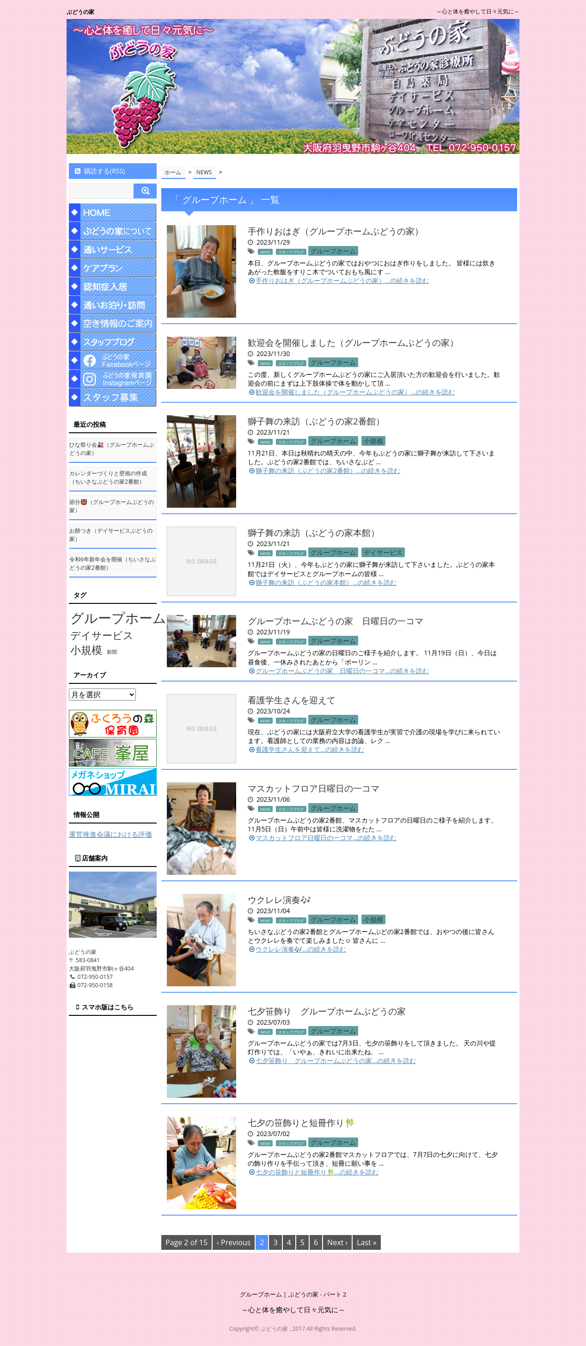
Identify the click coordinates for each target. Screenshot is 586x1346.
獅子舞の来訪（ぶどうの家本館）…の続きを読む (322, 582)
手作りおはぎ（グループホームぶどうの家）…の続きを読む (338, 280)
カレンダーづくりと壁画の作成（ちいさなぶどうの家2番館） (108, 477)
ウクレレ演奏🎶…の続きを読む (297, 949)
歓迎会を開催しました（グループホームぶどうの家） (353, 342)
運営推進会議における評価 (110, 834)
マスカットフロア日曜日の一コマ (313, 788)
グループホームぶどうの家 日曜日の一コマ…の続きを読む (338, 670)
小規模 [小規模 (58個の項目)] (86, 650)
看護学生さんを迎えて (292, 700)
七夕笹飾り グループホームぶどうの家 (327, 1011)
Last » (367, 1242)
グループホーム (333, 250)
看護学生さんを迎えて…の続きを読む (306, 749)
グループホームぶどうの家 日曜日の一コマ (335, 621)
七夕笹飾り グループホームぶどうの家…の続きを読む (332, 1060)
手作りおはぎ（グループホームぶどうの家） (335, 231)
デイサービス (383, 552)
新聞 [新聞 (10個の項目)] (112, 652)
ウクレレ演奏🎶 (279, 899)
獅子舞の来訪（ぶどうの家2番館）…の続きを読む (324, 470)
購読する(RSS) (99, 170)
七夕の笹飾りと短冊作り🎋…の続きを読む (313, 1172)
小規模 (373, 440)
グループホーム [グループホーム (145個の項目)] (118, 617)
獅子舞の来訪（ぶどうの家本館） (313, 532)
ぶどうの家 (80, 12)
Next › (337, 1242)
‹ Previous (233, 1242)
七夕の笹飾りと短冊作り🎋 (301, 1122)
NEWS (265, 251)
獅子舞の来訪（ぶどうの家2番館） (316, 421)
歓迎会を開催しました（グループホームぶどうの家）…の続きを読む (351, 391)
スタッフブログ (291, 251)
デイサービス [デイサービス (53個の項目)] (102, 635)
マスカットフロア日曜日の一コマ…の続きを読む (322, 837)
